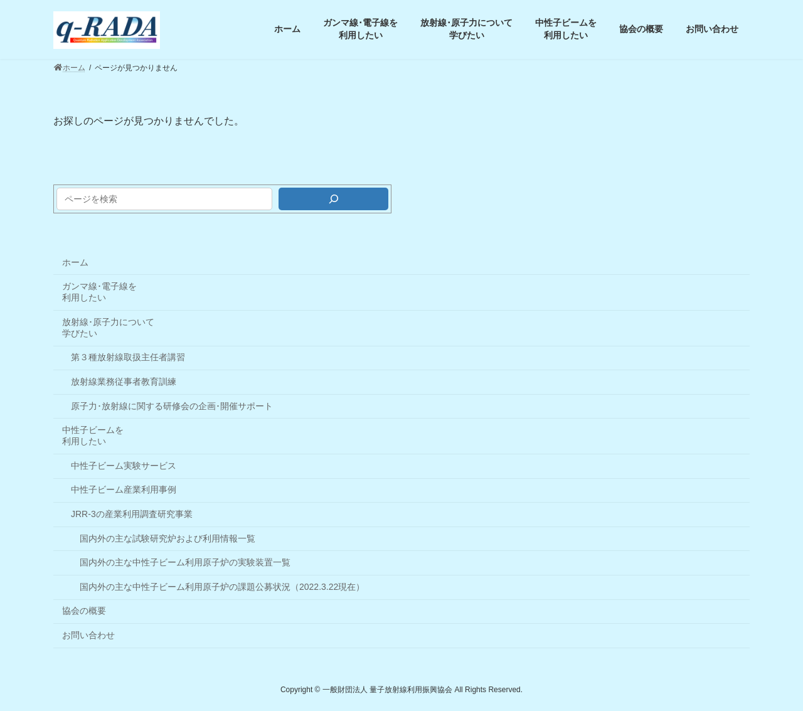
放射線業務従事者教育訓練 (123, 382)
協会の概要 (84, 611)
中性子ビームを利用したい (93, 435)
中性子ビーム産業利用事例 (123, 489)
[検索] (333, 199)
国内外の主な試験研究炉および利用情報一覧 (167, 538)
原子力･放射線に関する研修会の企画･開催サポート (172, 406)
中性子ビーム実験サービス (123, 466)
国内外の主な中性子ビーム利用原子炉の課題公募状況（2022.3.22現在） (222, 587)
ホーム (75, 262)
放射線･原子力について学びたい (108, 327)
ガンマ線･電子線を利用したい (99, 291)
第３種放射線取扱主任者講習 (128, 357)
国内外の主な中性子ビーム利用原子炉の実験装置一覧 (185, 562)
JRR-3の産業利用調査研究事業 (132, 514)
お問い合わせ (88, 635)
